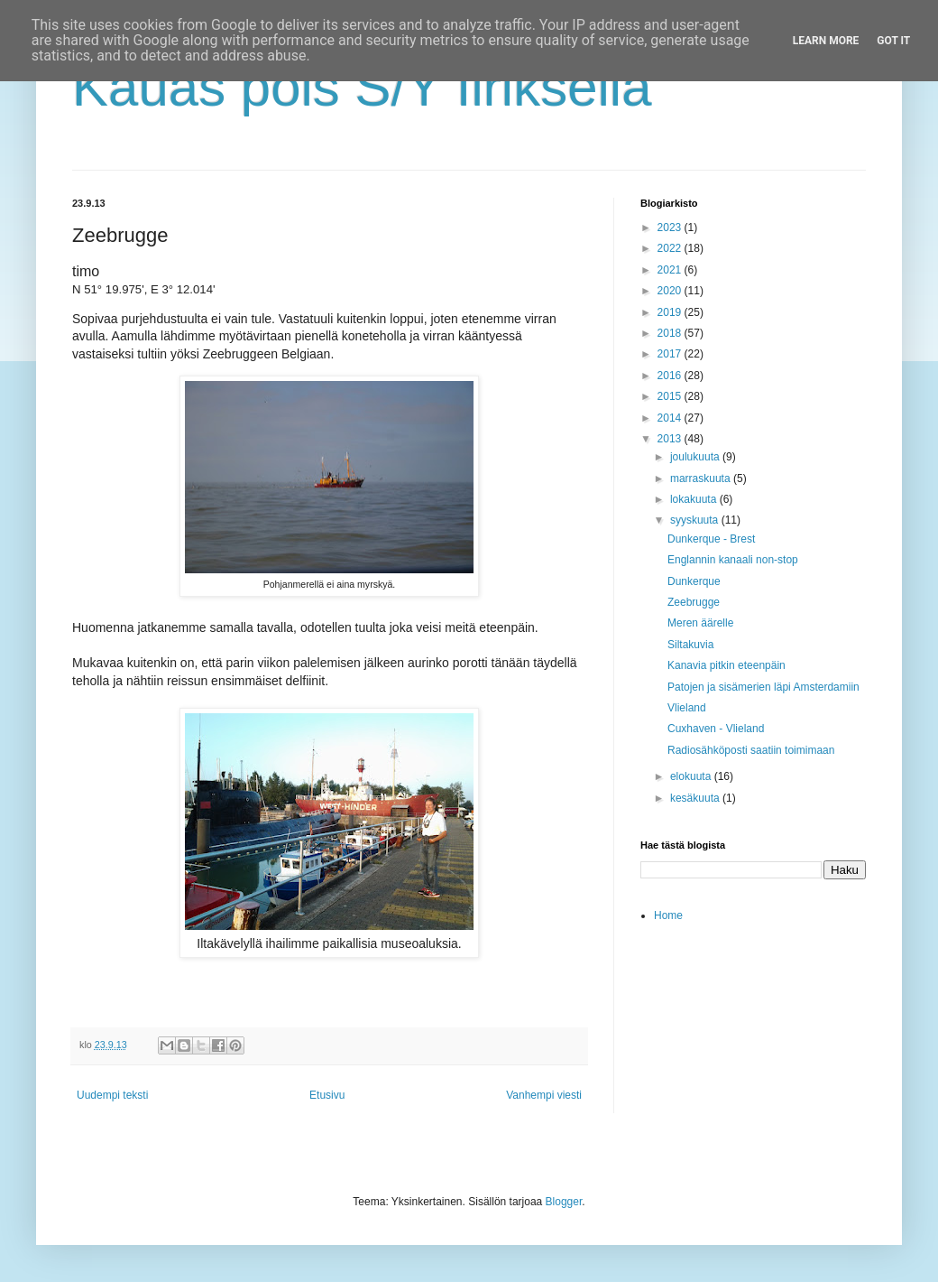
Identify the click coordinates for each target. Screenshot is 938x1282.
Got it (893, 40)
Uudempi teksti (112, 1095)
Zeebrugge (693, 602)
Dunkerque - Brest (711, 539)
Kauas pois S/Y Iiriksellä (362, 87)
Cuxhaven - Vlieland (715, 728)
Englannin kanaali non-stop (732, 559)
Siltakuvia (690, 644)
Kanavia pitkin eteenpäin (726, 665)
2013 (671, 438)
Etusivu (327, 1095)
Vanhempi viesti (544, 1095)
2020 (671, 290)
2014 (671, 418)
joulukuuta (696, 457)
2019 (671, 312)
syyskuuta (696, 520)
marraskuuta (701, 478)
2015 (671, 396)
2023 (671, 227)
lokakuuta (695, 499)
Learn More (826, 40)
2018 (671, 333)
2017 (671, 354)
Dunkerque (694, 581)
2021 (671, 270)
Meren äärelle (700, 623)
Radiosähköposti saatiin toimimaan (750, 750)
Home (668, 915)
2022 (671, 248)
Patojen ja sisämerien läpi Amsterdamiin (763, 687)
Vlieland (686, 707)
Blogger (564, 1201)
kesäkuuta (696, 798)
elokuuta (692, 776)
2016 (671, 375)
